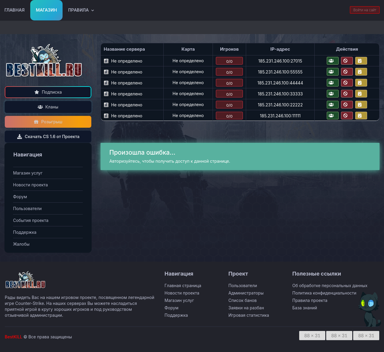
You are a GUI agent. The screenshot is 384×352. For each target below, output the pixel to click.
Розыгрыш (48, 121)
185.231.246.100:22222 (280, 104)
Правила (78, 10)
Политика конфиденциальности (324, 292)
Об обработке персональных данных (329, 285)
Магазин (46, 10)
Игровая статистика (248, 315)
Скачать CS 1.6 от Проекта (48, 136)
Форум (20, 196)
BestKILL (13, 336)
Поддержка (24, 232)
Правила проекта (309, 300)
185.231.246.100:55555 (280, 71)
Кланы (48, 106)
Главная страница (183, 285)
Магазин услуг (27, 172)
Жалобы (21, 244)
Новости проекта (30, 184)
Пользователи (27, 208)
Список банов (242, 300)
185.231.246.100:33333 (280, 93)
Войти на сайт (364, 10)
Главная (14, 10)
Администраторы (246, 292)
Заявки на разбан (246, 307)
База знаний (304, 307)
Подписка (48, 92)
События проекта (30, 220)
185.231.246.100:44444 (280, 82)
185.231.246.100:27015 (280, 60)
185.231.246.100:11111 (280, 115)
